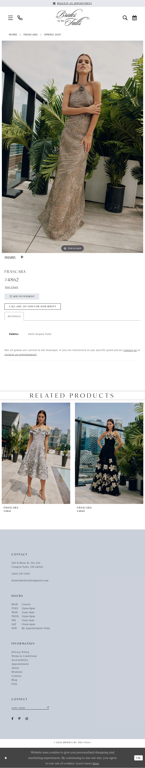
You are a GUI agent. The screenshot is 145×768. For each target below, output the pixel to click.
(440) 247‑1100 (21, 573)
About (15, 668)
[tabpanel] (72, 147)
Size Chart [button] (12, 287)
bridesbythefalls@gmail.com (30, 580)
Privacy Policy (20, 652)
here (96, 763)
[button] (10, 17)
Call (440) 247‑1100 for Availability (33, 306)
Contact (17, 676)
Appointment (20, 664)
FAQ (14, 684)
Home (13, 34)
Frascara (31, 34)
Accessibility (20, 660)
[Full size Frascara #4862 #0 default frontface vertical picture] (72, 147)
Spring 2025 (52, 34)
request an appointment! (21, 354)
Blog (14, 680)
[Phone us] (20, 17)
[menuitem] (10, 17)
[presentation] (36, 453)
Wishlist (17, 672)
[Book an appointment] (72, 3)
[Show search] (125, 17)
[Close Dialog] (5, 758)
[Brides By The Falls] (72, 17)
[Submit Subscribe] (47, 708)
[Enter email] (30, 708)
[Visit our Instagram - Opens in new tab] (26, 718)
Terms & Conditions (24, 656)
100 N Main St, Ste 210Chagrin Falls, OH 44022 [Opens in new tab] (27, 565)
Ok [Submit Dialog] (138, 758)
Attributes (14, 316)
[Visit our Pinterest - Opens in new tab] (19, 718)
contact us (130, 350)
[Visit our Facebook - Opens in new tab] (12, 718)
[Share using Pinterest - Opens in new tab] (22, 257)
